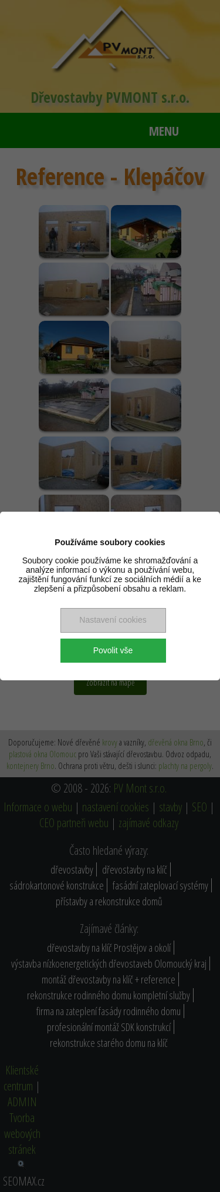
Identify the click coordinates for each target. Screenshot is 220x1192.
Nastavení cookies (112, 619)
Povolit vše (113, 650)
